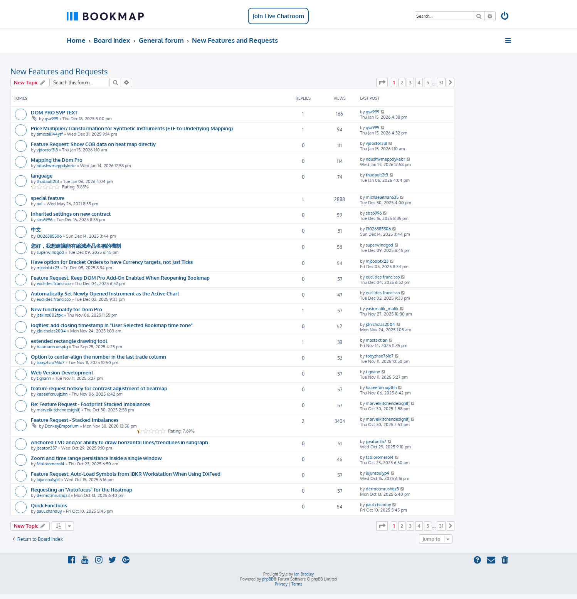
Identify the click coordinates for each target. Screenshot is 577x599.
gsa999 (51, 118)
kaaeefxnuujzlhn (52, 394)
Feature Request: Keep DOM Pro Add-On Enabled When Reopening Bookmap (120, 277)
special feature (47, 198)
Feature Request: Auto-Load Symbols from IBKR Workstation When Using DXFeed (125, 473)
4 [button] (419, 82)
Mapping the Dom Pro (56, 159)
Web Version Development (62, 372)
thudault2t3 (48, 181)
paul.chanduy (49, 511)
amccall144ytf (50, 134)
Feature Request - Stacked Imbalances (74, 419)
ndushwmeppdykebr (56, 165)
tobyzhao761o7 (50, 362)
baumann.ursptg (52, 346)
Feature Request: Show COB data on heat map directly (93, 144)
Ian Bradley (304, 574)
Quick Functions (49, 505)
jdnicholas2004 (51, 331)
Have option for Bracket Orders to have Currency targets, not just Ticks (112, 261)
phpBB (267, 579)
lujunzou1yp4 (48, 479)
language (41, 175)
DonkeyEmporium (62, 426)
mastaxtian (376, 340)
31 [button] (441, 82)
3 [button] (410, 82)
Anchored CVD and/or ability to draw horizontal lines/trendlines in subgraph (119, 442)
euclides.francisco (54, 283)
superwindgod (50, 252)
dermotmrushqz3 (53, 495)
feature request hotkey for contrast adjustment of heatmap (99, 388)
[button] (382, 82)
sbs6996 (44, 219)
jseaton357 (47, 448)
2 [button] (401, 82)
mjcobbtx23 (48, 267)
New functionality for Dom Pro (66, 309)
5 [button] (427, 82)
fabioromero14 (50, 463)
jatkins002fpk (50, 315)
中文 (36, 229)
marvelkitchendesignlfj (58, 410)
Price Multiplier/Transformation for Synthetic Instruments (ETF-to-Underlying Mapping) (132, 128)
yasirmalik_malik (382, 308)
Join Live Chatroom (278, 16)
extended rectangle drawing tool (69, 340)
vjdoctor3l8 (47, 150)
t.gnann (44, 378)
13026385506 (49, 236)
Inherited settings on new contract (71, 213)
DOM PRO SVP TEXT (54, 112)
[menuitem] (505, 17)
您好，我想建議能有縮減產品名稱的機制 (76, 245)
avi (39, 203)
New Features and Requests (59, 71)
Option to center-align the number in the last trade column (98, 356)
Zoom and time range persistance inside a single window (96, 458)
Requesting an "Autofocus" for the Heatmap (81, 489)
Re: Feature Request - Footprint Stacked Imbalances (90, 404)
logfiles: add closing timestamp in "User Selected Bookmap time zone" (112, 325)
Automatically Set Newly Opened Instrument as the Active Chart (105, 293)
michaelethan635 (382, 197)
